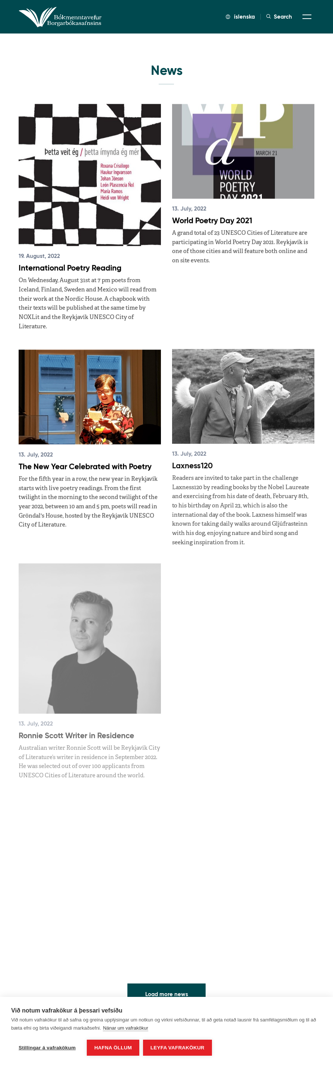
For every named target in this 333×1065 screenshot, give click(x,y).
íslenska (240, 16)
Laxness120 (192, 460)
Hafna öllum (113, 1047)
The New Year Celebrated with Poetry (85, 464)
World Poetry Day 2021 (212, 221)
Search (279, 16)
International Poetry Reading (70, 268)
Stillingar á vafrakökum (47, 1047)
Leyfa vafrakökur (177, 1047)
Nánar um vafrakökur (125, 1028)
